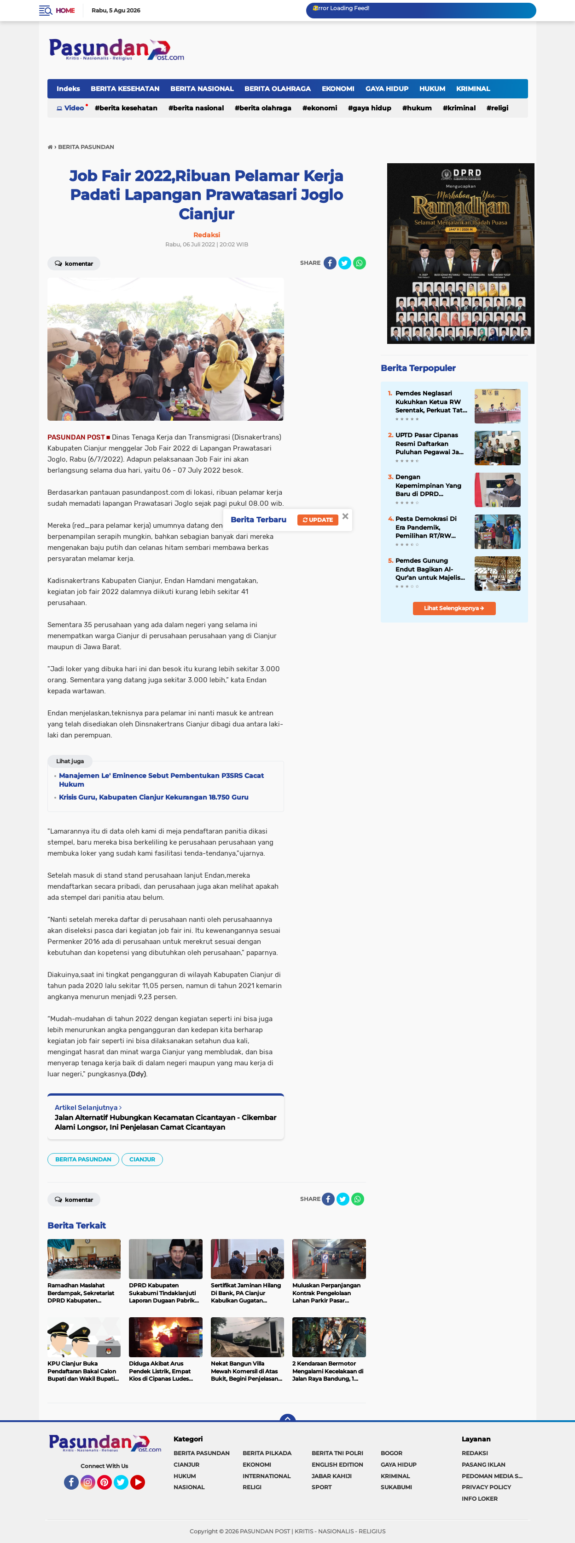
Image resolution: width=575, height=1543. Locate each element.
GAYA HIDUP (387, 89)
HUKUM (432, 89)
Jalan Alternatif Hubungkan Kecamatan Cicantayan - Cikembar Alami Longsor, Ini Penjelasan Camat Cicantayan (165, 1122)
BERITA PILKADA (267, 1453)
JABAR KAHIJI (332, 1476)
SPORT (321, 1487)
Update (318, 519)
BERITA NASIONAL (201, 89)
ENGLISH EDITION (337, 1464)
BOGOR (391, 1453)
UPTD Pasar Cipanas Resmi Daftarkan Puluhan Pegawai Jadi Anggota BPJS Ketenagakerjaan (430, 443)
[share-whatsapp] (359, 263)
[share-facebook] (330, 263)
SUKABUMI (396, 1487)
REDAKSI (475, 1453)
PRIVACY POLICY (486, 1487)
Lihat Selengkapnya (454, 608)
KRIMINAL (473, 89)
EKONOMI (338, 89)
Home (65, 10)
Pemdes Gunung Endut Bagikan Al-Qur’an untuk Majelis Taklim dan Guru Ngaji (430, 569)
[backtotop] (287, 1422)
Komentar (74, 263)
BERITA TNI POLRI (337, 1453)
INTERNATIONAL (266, 1476)
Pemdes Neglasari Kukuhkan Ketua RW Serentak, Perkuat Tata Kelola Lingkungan (430, 401)
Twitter (125, 1486)
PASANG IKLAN (483, 1464)
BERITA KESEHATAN (125, 89)
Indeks (68, 89)
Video (74, 108)
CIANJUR (142, 1159)
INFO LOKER (480, 1498)
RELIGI (499, 108)
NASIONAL (189, 1487)
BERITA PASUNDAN (83, 1159)
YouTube (144, 1486)
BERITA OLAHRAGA (277, 89)
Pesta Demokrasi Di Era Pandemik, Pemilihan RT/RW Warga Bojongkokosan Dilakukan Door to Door (430, 527)
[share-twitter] (344, 263)
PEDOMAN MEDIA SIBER (495, 1476)
